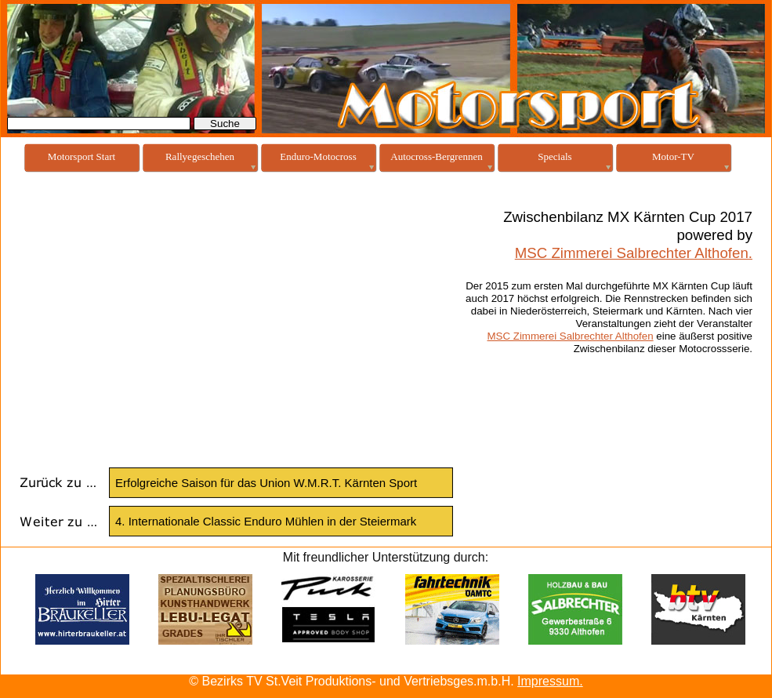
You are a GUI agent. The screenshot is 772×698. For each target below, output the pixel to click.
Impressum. (550, 681)
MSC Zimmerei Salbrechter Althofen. (633, 253)
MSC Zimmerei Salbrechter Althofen (570, 336)
